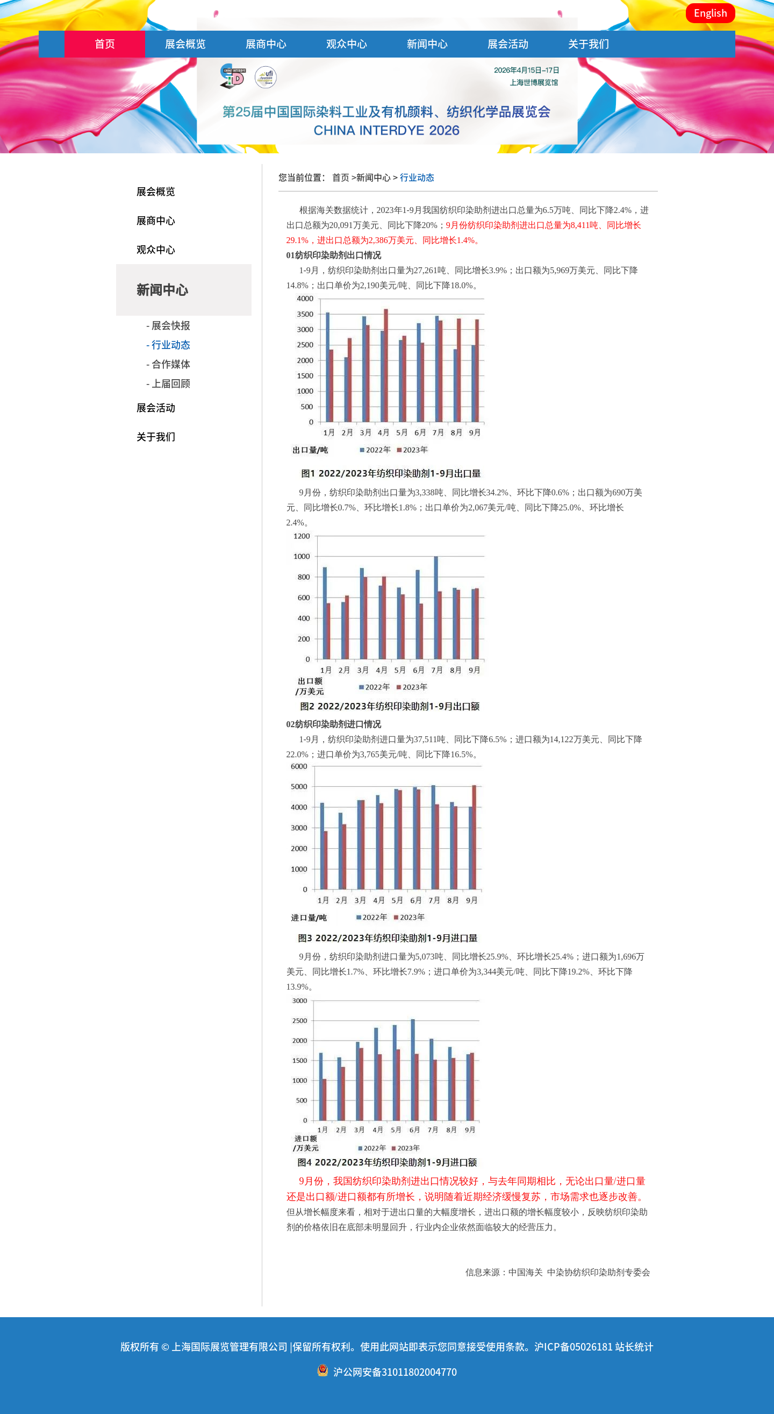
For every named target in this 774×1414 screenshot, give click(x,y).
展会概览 (185, 44)
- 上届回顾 (168, 383)
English (710, 13)
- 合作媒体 (168, 364)
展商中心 (266, 44)
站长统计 (634, 1347)
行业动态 (416, 177)
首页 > (344, 177)
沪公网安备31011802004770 (395, 1372)
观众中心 (346, 44)
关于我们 (588, 44)
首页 (105, 44)
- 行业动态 (168, 345)
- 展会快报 (168, 325)
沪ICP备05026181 (573, 1347)
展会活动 (508, 44)
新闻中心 (427, 44)
